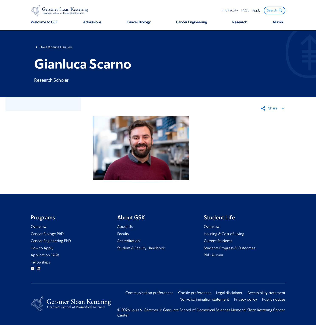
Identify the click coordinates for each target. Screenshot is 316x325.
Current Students (218, 241)
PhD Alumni (213, 255)
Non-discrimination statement (204, 299)
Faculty (123, 234)
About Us (125, 226)
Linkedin (38, 268)
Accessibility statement (266, 293)
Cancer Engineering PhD (51, 241)
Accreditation (128, 241)
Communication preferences (149, 293)
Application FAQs (45, 255)
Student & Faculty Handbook (141, 248)
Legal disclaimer (229, 293)
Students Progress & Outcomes (229, 248)
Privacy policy (245, 299)
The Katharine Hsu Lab (55, 47)
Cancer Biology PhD (47, 234)
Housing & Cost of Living (224, 234)
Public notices (273, 299)
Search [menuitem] (275, 10)
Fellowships (40, 262)
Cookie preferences (194, 293)
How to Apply (42, 248)
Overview (38, 226)
